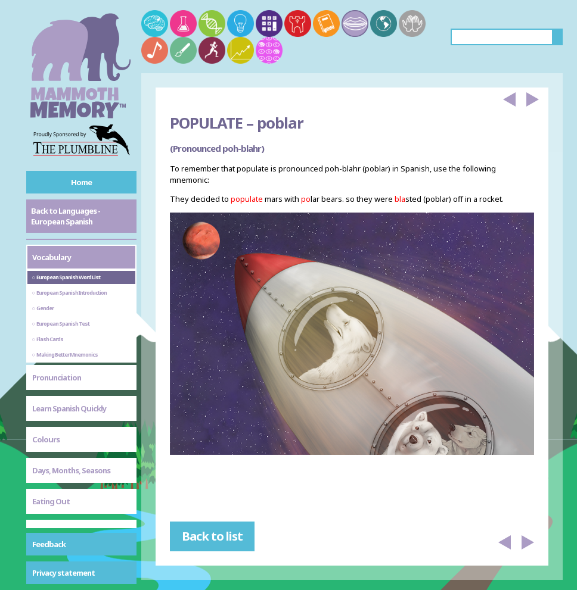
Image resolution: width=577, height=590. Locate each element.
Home (81, 182)
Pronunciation (56, 377)
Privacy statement (63, 572)
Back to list (212, 536)
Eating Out (51, 501)
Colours (46, 439)
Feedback (49, 544)
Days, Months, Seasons (71, 470)
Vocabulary (51, 257)
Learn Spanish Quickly (69, 408)
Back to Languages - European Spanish (65, 216)
